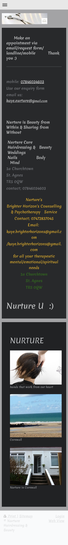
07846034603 (32, 81)
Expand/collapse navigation (34, 5)
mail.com (26, 101)
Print (10, 516)
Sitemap (26, 516)
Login (59, 516)
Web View (56, 520)
